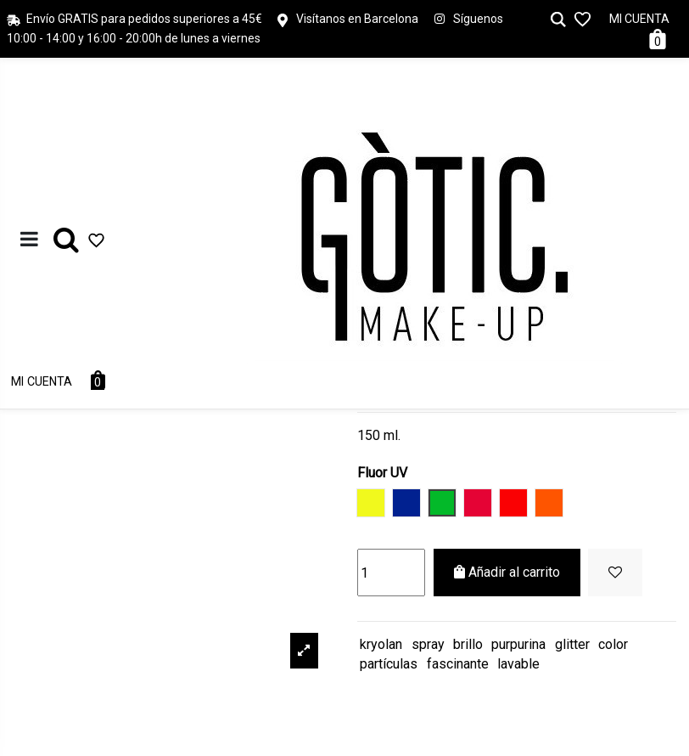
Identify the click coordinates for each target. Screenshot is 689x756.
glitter (572, 644)
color (613, 644)
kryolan (381, 644)
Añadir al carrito (507, 572)
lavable (518, 664)
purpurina (518, 644)
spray (428, 644)
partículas (388, 664)
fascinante (458, 664)
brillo (468, 644)
